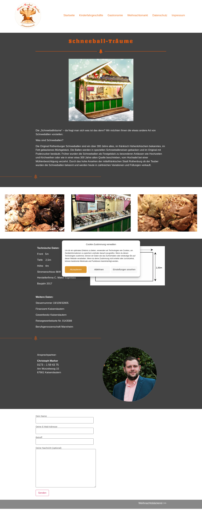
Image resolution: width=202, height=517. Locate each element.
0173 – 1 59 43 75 (48, 364)
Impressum (178, 15)
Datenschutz (159, 15)
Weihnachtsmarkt (137, 15)
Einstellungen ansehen (124, 269)
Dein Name (65, 418)
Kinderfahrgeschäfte (91, 15)
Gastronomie (115, 15)
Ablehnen (99, 269)
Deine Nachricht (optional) (66, 467)
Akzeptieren (76, 269)
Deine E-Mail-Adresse (65, 428)
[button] (4, 210)
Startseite (69, 15)
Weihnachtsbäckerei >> (152, 503)
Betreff (65, 439)
